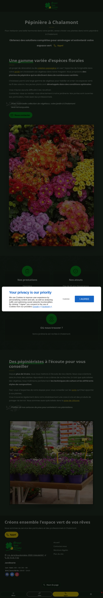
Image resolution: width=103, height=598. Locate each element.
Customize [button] (66, 299)
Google (36, 307)
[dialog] (51, 299)
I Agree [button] (84, 299)
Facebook (45, 307)
